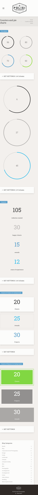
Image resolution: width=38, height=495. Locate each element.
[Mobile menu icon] (3, 8)
